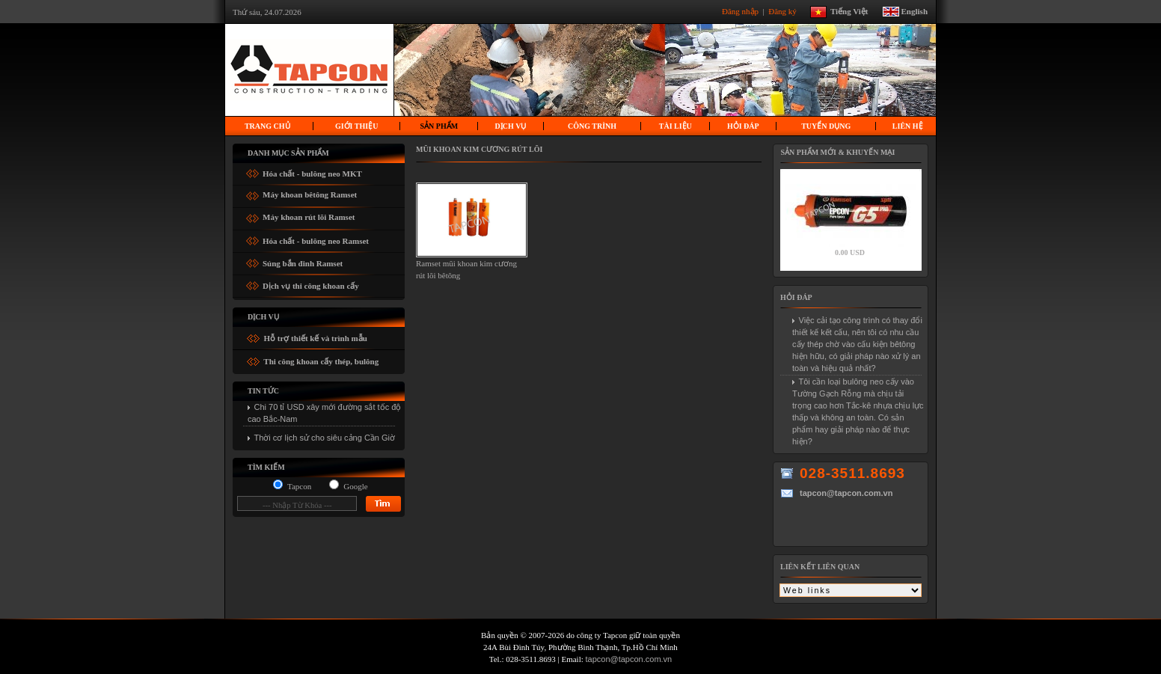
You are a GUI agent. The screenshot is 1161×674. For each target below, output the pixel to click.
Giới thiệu (356, 126)
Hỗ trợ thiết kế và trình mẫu (314, 338)
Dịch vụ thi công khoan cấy (311, 283)
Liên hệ (907, 126)
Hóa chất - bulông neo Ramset (316, 238)
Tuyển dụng (826, 126)
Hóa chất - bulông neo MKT (312, 171)
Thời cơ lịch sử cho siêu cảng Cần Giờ (325, 437)
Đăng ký (783, 10)
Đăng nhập (741, 10)
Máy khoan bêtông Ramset (310, 192)
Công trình (592, 126)
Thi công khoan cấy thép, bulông (320, 361)
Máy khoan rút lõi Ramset (309, 215)
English (914, 10)
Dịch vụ (511, 126)
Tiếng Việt (855, 10)
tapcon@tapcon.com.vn (629, 659)
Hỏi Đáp (743, 126)
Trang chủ (267, 126)
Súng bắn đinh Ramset (303, 261)
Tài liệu (675, 126)
